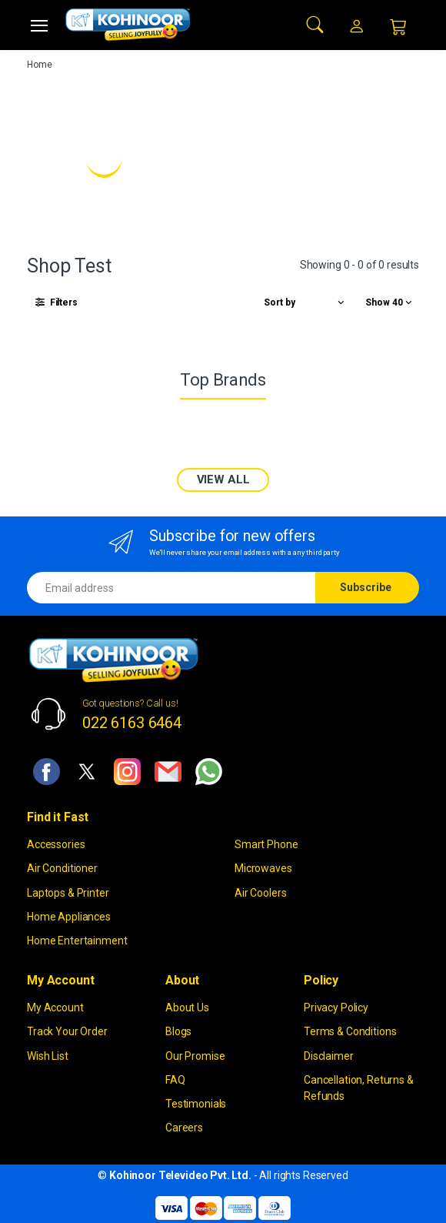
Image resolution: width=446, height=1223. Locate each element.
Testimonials (195, 1104)
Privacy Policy (336, 1007)
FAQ (175, 1080)
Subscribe (365, 587)
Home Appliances (69, 917)
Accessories (56, 844)
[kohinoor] (127, 25)
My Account (55, 1007)
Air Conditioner (62, 868)
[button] (315, 23)
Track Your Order (67, 1031)
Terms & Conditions (350, 1031)
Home (39, 64)
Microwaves (263, 868)
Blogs (178, 1031)
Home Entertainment (77, 940)
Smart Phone (266, 844)
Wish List (47, 1056)
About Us (187, 1007)
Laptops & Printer (68, 893)
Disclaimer (329, 1056)
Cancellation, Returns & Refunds (359, 1088)
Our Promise (195, 1056)
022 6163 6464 (131, 722)
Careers (184, 1127)
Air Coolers (260, 893)
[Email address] (171, 587)
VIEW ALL (223, 479)
